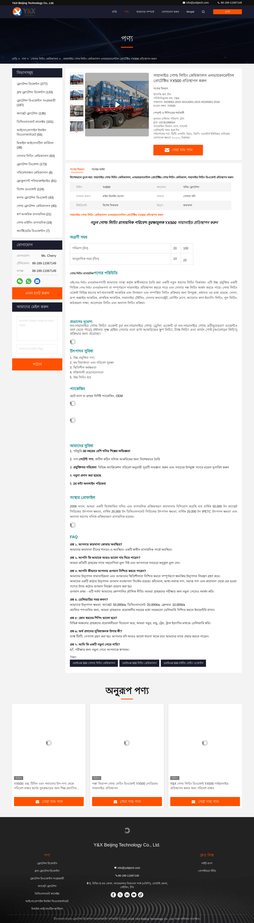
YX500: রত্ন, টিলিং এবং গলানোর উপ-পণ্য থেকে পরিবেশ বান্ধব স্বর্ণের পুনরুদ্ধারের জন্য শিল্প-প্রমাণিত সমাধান (45, 786)
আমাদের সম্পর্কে (145, 11)
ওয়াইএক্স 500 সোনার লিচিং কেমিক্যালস (94, 663)
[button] (77, 131)
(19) (34, 222)
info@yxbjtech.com (195, 2)
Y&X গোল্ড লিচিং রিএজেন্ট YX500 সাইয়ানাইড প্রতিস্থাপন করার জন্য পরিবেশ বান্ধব (199, 786)
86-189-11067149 (229, 2)
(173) (32, 164)
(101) (35, 121)
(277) (32, 83)
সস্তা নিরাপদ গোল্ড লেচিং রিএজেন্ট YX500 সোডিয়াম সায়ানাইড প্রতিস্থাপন (125, 786)
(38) (35, 145)
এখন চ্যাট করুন (37, 293)
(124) (30, 189)
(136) (31, 113)
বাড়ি (114, 11)
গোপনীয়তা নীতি (207, 870)
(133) (35, 92)
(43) (35, 197)
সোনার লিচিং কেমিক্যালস (44, 58)
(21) (34, 214)
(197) (36, 103)
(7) (33, 231)
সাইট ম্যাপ (206, 863)
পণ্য (127, 11)
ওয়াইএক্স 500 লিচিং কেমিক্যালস (139, 663)
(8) (34, 172)
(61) (36, 180)
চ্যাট (227, 11)
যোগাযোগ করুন (170, 11)
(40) (37, 205)
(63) (36, 155)
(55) (31, 132)
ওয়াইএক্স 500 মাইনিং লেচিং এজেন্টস (183, 663)
